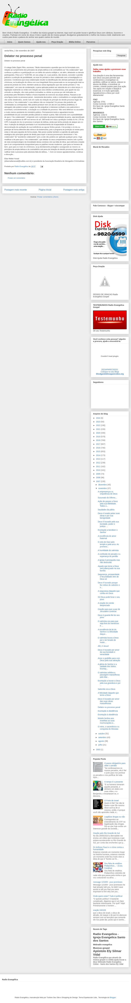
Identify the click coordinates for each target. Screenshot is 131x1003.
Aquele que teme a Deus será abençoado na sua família (109, 568)
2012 (98, 463)
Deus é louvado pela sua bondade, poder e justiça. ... (108, 524)
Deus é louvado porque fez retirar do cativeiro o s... (109, 585)
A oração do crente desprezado (106, 604)
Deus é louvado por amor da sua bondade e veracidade (108, 652)
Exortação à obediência (108, 711)
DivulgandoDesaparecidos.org (110, 374)
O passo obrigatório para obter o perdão (114, 764)
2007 (98, 481)
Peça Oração (57, 42)
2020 (98, 433)
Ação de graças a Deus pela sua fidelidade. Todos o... (108, 503)
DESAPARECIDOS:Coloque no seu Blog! (110, 370)
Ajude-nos (41, 42)
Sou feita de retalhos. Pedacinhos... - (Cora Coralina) (113, 865)
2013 (98, 459)
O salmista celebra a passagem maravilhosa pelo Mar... (109, 674)
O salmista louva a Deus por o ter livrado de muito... (108, 640)
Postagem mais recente (15, 190)
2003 (98, 749)
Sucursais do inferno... (107, 498)
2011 (98, 466)
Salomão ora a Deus (106, 689)
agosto (101, 741)
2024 (98, 418)
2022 (98, 425)
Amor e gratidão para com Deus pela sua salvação (109, 659)
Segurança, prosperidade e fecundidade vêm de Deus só (108, 576)
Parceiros (91, 42)
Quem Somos (24, 42)
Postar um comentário (16, 178)
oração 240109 (99, 910)
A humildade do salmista (108, 550)
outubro (101, 733)
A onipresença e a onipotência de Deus (107, 493)
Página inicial (45, 190)
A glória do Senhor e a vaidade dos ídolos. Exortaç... (107, 666)
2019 (98, 436)
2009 (98, 474)
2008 (98, 477)
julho (100, 745)
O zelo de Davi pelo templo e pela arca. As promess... (108, 544)
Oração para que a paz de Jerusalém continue (109, 610)
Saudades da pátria (106, 510)
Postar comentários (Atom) (47, 197)
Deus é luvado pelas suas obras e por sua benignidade (109, 515)
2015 (98, 451)
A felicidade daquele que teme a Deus (108, 694)
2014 (98, 455)
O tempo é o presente (113, 782)
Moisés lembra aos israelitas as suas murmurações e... (106, 720)
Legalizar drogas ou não (114, 817)
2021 (98, 429)
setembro (102, 737)
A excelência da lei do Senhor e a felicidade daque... (108, 631)
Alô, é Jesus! (103, 646)
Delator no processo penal (109, 707)
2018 (98, 440)
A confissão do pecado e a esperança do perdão (109, 555)
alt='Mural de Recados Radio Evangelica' (110, 174)
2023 (98, 422)
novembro (102, 488)
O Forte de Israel (111, 800)
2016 (98, 448)
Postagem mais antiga (73, 190)
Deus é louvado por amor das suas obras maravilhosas (108, 701)
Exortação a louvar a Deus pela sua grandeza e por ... (109, 683)
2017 (98, 444)
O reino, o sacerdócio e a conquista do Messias (108, 728)
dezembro (102, 485)
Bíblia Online (75, 42)
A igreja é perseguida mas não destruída (109, 561)
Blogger (113, 997)
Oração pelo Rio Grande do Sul (106, 833)
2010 (98, 470)
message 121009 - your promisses (107, 882)
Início (9, 42)
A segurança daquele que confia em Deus (109, 592)
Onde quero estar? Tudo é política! (108, 896)
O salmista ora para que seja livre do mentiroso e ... (108, 623)
